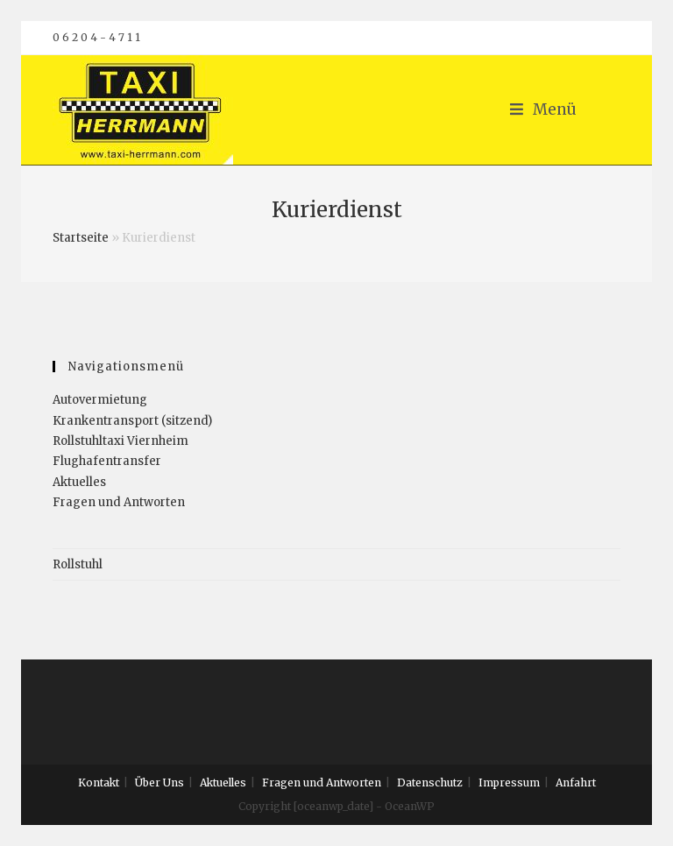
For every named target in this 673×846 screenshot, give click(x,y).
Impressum (509, 782)
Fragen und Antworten (119, 502)
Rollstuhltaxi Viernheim (120, 441)
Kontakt (98, 782)
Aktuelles (79, 482)
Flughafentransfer (107, 461)
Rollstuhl (78, 564)
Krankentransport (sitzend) (132, 420)
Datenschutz (430, 782)
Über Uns (159, 782)
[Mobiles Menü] (543, 109)
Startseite (81, 237)
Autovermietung (100, 399)
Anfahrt (576, 782)
